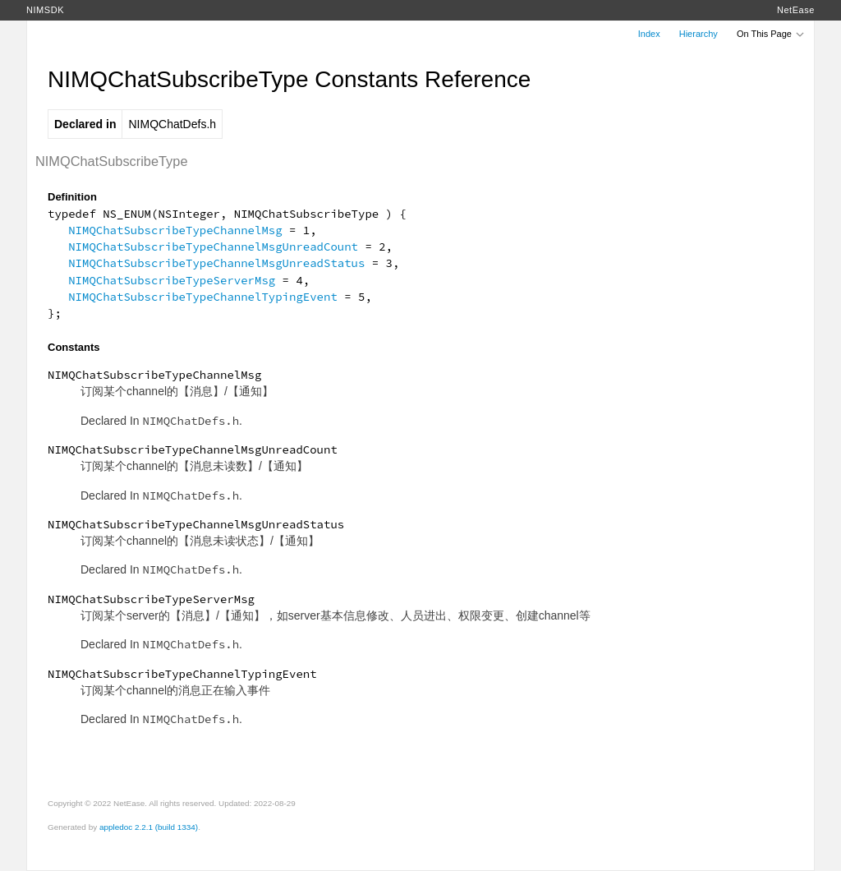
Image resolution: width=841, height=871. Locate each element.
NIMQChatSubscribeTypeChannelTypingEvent (203, 296)
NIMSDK (45, 10)
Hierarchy (698, 34)
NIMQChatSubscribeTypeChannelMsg (175, 230)
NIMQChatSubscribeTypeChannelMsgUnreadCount (213, 246)
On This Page (771, 34)
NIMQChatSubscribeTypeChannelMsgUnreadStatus (216, 263)
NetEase (796, 10)
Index (649, 34)
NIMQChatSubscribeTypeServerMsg (171, 280)
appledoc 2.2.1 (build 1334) (148, 827)
